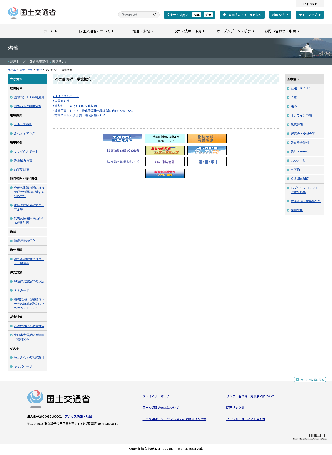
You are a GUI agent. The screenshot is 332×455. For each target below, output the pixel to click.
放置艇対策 (21, 169)
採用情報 (297, 210)
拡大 (208, 15)
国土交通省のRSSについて (161, 408)
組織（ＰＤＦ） (301, 88)
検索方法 (278, 15)
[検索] (134, 15)
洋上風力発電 (23, 160)
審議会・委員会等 (303, 133)
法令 (294, 106)
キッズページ (23, 366)
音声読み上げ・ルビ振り (245, 15)
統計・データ (300, 151)
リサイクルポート (26, 151)
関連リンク (60, 61)
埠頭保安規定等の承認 (29, 281)
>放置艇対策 (61, 101)
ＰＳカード (21, 290)
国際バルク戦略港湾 (27, 106)
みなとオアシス (24, 133)
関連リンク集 (235, 408)
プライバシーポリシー (158, 397)
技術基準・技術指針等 (306, 201)
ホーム (12, 69)
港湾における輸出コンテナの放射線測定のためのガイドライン (29, 303)
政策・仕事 (26, 69)
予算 (294, 97)
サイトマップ (308, 15)
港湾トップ (17, 61)
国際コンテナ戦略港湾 (29, 97)
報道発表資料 (39, 61)
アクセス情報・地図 (78, 417)
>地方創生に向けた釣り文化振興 (75, 106)
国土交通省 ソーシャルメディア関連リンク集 (174, 420)
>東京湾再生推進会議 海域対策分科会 (79, 115)
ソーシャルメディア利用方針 (245, 420)
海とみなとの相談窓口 (29, 357)
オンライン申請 (301, 115)
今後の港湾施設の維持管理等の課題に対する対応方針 (29, 192)
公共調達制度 (300, 179)
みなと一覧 (298, 160)
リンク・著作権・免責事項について (250, 397)
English (308, 4)
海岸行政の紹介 (24, 241)
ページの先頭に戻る (310, 382)
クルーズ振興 (23, 124)
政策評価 (297, 124)
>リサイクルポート (66, 96)
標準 (197, 15)
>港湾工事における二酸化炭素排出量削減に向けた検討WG (93, 110)
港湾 (39, 69)
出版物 (295, 169)
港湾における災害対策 (29, 326)
